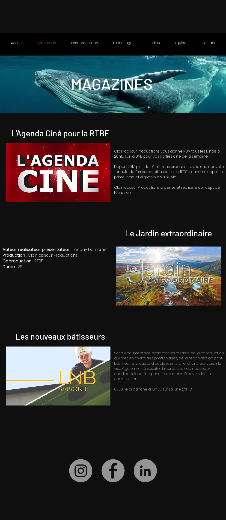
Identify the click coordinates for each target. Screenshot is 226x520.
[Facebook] (113, 470)
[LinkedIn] (145, 470)
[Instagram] (80, 470)
